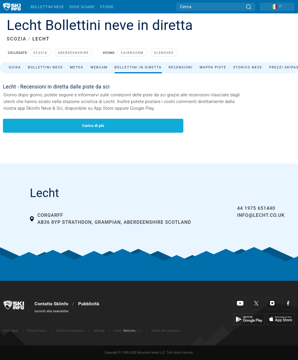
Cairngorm (132, 53)
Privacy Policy (37, 330)
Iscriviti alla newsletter (52, 311)
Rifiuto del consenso (166, 330)
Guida (15, 67)
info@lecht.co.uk (261, 215)
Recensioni (181, 67)
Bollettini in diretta (138, 67)
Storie (106, 6)
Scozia (40, 53)
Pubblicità (88, 303)
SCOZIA (16, 39)
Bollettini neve (47, 6)
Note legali (10, 330)
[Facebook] (288, 303)
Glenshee (163, 53)
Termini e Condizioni (70, 330)
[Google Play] (249, 319)
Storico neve (247, 67)
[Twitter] (256, 303)
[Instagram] (272, 303)
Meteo (77, 67)
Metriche (129, 330)
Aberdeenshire (73, 53)
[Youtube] (240, 303)
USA (139, 330)
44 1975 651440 (256, 208)
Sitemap (98, 330)
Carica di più (93, 125)
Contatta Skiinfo (51, 303)
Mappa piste (213, 67)
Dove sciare (81, 6)
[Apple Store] (281, 319)
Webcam (99, 67)
